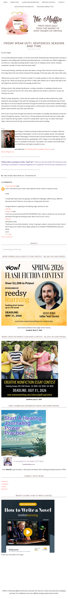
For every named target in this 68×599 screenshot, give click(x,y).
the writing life (30, 175)
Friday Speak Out (18, 175)
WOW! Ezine (14, 2)
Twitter (3, 487)
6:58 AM (8, 219)
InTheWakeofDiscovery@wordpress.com (38, 149)
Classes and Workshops (30, 2)
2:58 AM (8, 209)
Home (5, 2)
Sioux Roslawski (10, 186)
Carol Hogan (7, 175)
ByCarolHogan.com (7, 152)
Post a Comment (6, 237)
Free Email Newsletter (45, 6)
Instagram (4, 484)
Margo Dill (8, 211)
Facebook (4, 481)
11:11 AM (8, 234)
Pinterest (4, 489)
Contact (61, 2)
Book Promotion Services (24, 6)
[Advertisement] (34, 572)
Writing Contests (48, 2)
